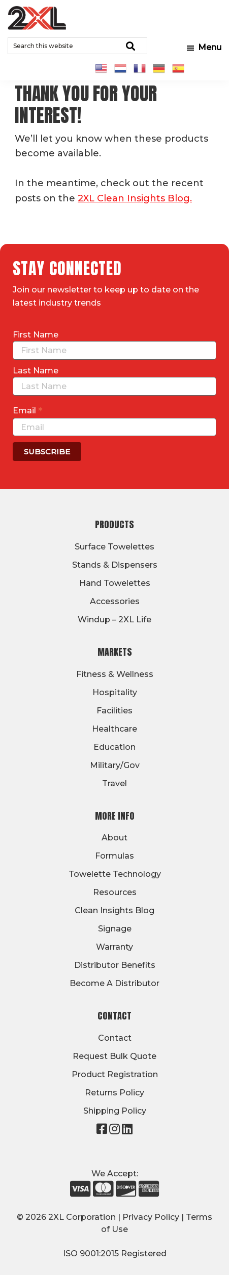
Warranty (114, 947)
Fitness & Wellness (114, 674)
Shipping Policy (114, 1111)
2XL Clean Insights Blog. (135, 198)
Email (28, 410)
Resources (115, 892)
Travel (114, 783)
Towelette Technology (115, 874)
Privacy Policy (150, 1217)
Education (114, 747)
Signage (115, 928)
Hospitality (114, 692)
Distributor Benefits (114, 965)
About (114, 837)
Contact (115, 1038)
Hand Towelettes (114, 583)
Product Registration (115, 1074)
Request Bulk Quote (114, 1056)
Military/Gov (115, 765)
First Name (35, 334)
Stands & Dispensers (114, 565)
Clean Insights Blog (114, 910)
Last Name (35, 370)
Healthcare (114, 729)
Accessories (115, 601)
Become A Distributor (114, 983)
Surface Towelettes (114, 546)
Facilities (114, 710)
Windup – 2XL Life (114, 619)
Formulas (114, 856)
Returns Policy (114, 1092)
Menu (209, 47)
